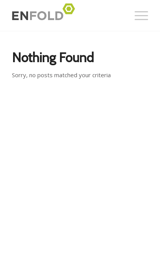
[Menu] (137, 15)
